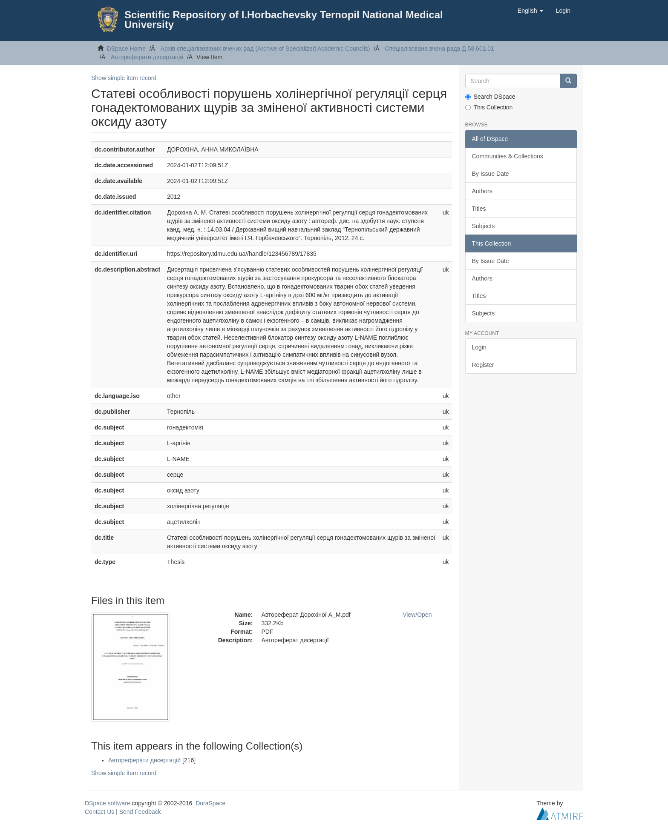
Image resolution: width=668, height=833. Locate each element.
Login (479, 347)
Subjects (483, 226)
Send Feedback (140, 811)
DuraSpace (210, 803)
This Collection (489, 107)
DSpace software (107, 803)
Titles (479, 208)
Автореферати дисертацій (147, 57)
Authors (482, 191)
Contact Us (99, 811)
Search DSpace (490, 96)
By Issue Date (490, 173)
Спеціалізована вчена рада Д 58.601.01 (439, 48)
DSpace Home (126, 48)
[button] (530, 10)
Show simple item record (123, 77)
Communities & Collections (507, 156)
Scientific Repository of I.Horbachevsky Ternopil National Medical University (283, 19)
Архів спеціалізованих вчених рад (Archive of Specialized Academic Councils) (265, 48)
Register (483, 364)
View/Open (417, 614)
